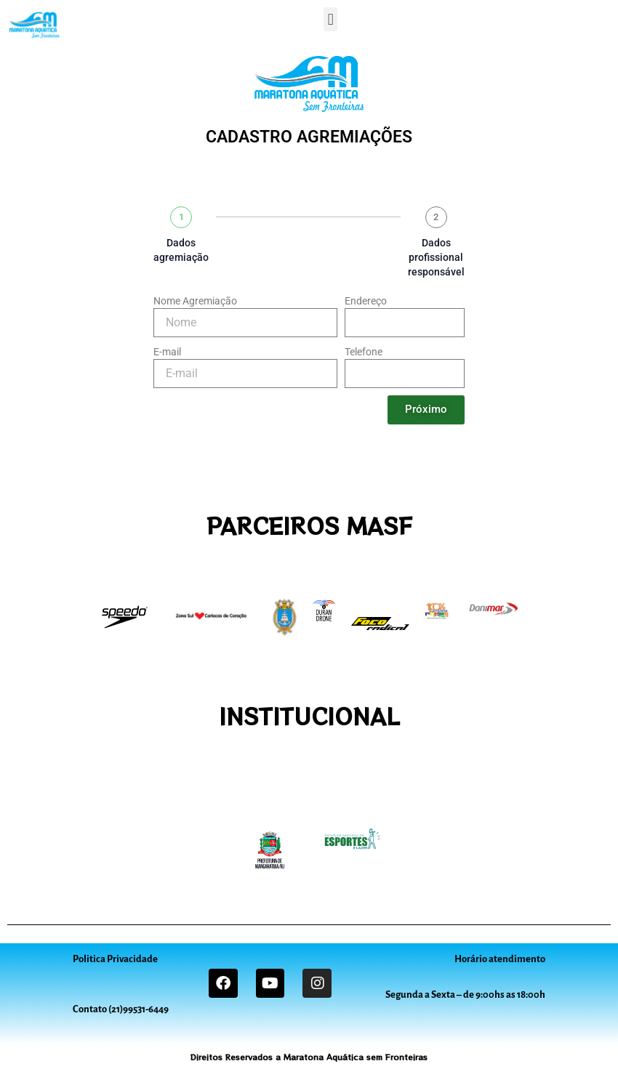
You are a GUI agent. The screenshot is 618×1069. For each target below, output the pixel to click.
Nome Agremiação (195, 301)
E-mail (167, 352)
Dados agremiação (181, 250)
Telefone (363, 352)
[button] (330, 19)
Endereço (366, 301)
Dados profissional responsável (436, 257)
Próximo (426, 409)
